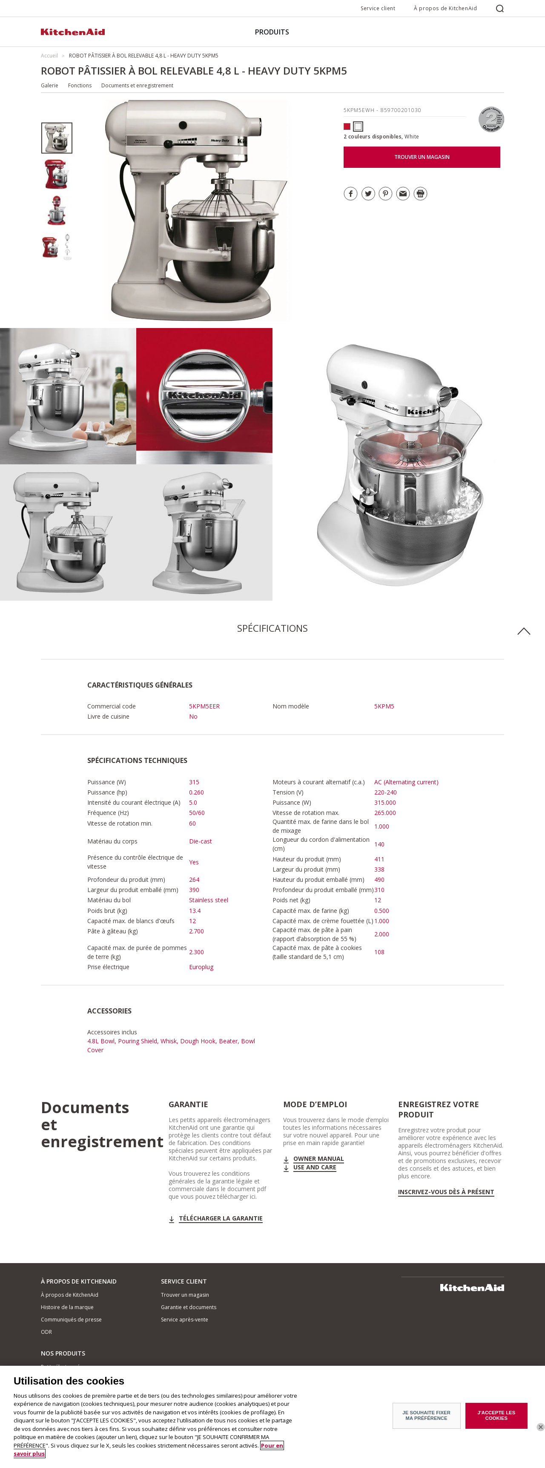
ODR (46, 1332)
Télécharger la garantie (221, 1218)
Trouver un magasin (185, 1294)
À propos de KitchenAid (445, 8)
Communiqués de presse (71, 1319)
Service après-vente (184, 1319)
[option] (57, 138)
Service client (378, 8)
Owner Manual (318, 1159)
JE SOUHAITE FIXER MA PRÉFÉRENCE (426, 1416)
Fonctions (80, 85)
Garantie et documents (188, 1307)
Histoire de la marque (67, 1307)
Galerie (49, 85)
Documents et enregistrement (137, 85)
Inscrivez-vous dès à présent (446, 1192)
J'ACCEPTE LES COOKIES (497, 1416)
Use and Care (314, 1167)
